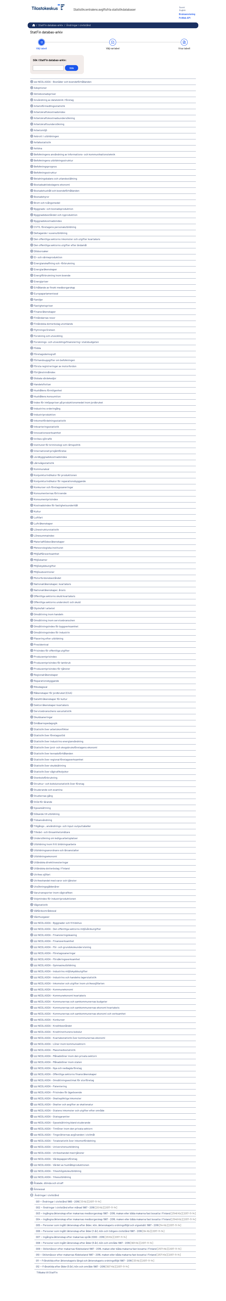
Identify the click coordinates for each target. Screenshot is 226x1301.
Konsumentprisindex (46, 499)
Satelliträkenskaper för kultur (50, 698)
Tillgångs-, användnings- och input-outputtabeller (62, 826)
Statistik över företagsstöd (49, 735)
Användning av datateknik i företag (54, 99)
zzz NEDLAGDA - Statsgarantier (52, 1116)
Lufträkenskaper (43, 523)
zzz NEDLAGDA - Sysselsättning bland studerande (62, 1122)
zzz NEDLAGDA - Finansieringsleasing (55, 934)
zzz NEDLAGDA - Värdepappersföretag (55, 1158)
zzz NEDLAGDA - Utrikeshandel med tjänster (59, 1152)
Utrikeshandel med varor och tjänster (55, 880)
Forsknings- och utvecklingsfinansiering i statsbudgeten (66, 341)
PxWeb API (184, 17)
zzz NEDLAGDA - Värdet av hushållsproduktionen (61, 1164)
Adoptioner (40, 87)
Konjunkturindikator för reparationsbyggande (60, 481)
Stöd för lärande (43, 801)
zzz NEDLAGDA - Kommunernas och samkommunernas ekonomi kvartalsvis (76, 1007)
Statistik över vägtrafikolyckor (51, 771)
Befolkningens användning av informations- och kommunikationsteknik (74, 154)
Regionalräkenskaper (46, 674)
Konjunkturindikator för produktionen (55, 475)
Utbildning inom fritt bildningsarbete (55, 844)
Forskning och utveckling (48, 335)
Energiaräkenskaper (45, 269)
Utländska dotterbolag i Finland (52, 868)
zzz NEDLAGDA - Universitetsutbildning (56, 1146)
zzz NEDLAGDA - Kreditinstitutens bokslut (58, 1031)
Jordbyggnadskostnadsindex (50, 456)
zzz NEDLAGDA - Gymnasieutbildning (55, 965)
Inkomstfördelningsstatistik (50, 420)
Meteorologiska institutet (48, 547)
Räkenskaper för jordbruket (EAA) (53, 692)
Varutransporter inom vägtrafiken (53, 892)
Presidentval (41, 644)
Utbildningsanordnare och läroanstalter (56, 850)
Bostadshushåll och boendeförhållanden (56, 190)
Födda (37, 348)
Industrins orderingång (47, 408)
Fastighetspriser (43, 305)
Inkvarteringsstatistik (46, 426)
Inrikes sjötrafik (43, 438)
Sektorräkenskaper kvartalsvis (51, 705)
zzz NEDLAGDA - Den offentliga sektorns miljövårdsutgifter (67, 928)
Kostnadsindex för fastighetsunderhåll (56, 505)
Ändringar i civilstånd (78, 25)
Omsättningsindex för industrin (52, 632)
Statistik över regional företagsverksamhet (58, 759)
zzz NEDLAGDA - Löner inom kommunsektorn (59, 1043)
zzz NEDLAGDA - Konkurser (49, 1019)
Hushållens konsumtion (47, 396)
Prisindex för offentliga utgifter (52, 650)
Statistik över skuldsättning (50, 765)
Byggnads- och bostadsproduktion (53, 208)
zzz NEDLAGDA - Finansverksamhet (54, 941)
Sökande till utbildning (47, 813)
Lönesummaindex (44, 535)
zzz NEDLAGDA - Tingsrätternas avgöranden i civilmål (64, 1134)
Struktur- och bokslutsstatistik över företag (59, 783)
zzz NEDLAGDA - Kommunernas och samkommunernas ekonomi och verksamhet (80, 1013)
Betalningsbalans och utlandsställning (55, 178)
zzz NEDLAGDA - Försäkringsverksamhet (57, 959)
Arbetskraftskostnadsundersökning (54, 118)
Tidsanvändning (43, 820)
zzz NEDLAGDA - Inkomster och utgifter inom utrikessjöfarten (69, 983)
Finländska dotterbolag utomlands (53, 323)
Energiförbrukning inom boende (52, 275)
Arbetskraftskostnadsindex (49, 112)
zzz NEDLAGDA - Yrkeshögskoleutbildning (57, 1170)
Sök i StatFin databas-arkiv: (50, 60)
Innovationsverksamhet (47, 432)
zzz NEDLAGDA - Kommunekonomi (53, 989)
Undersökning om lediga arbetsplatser (56, 838)
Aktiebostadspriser (45, 93)
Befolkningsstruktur (45, 172)
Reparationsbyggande (46, 680)
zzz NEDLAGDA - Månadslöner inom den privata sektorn (65, 1056)
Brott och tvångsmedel (47, 202)
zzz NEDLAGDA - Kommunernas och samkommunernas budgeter (70, 1001)
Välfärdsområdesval (45, 910)
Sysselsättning (42, 807)
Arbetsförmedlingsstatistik (49, 105)
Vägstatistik (41, 904)
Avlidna (38, 148)
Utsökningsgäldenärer (46, 886)
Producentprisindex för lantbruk (52, 662)
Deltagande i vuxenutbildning (50, 233)
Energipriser (41, 281)
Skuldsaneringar (43, 717)
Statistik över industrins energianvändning (58, 741)
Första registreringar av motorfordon (55, 366)
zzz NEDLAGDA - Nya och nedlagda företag (58, 1068)
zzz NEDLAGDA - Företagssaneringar (55, 953)
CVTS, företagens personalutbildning (55, 227)
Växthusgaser (42, 916)
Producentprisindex (45, 656)
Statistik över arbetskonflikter (51, 729)
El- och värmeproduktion (48, 257)
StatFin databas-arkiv (50, 25)
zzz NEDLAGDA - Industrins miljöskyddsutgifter (61, 971)
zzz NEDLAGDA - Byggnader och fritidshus (58, 922)
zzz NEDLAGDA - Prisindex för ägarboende (58, 1092)
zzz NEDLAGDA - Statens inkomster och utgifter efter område (69, 1110)
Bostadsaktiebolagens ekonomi (52, 184)
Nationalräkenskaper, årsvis (50, 590)
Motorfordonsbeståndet (47, 577)
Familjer (38, 299)
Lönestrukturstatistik (46, 529)
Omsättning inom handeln (48, 614)
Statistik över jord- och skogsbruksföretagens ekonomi (65, 747)
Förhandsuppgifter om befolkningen (54, 360)
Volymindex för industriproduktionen (55, 898)
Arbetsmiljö (40, 130)
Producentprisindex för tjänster (52, 668)
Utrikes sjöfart (42, 874)
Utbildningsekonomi (45, 856)
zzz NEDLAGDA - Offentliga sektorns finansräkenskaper (65, 1074)
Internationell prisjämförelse (50, 450)
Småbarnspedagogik (45, 723)
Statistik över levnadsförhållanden (53, 753)
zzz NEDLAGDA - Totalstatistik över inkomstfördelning (65, 1140)
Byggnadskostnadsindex (48, 220)
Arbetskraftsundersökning (49, 124)
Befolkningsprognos (45, 166)
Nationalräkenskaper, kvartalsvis (52, 584)
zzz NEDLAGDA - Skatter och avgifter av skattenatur (63, 1104)
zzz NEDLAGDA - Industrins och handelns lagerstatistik (65, 977)
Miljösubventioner (44, 571)
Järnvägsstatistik (44, 462)
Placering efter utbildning (48, 638)
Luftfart (38, 517)
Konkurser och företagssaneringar (53, 487)
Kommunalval (41, 469)
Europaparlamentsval (46, 293)
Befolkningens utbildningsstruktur (53, 160)
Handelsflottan (42, 384)
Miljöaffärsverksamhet (46, 553)
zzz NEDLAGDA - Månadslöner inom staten (58, 1062)
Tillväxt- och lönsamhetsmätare (52, 832)
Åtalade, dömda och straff (48, 1183)
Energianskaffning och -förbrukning (54, 263)
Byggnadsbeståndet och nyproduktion (55, 214)
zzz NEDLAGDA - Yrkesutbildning (52, 1177)
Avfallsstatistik (42, 142)
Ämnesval (39, 1189)
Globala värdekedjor (45, 378)
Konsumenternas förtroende (50, 493)
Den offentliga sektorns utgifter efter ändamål (60, 245)
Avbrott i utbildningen (46, 136)
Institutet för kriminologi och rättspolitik (57, 444)
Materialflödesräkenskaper (49, 541)
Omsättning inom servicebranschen (54, 620)
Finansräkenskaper (45, 311)
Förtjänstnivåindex (44, 372)
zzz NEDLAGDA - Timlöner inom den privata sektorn (63, 1128)
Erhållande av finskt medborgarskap (54, 287)
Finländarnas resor (44, 317)
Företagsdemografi (45, 354)
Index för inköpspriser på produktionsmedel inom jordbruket (68, 402)
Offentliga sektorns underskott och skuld (57, 602)
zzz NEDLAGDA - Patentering (50, 1086)
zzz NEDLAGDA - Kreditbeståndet (53, 1025)
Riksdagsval (40, 686)
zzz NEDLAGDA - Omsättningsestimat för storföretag (64, 1080)
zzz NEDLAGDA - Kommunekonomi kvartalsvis (60, 995)
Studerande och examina (48, 789)
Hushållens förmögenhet (48, 390)
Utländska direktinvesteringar (51, 862)
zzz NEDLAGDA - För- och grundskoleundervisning (62, 947)
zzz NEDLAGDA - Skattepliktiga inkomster (57, 1098)
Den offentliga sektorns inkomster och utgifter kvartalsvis (67, 239)
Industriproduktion (45, 414)
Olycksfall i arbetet (44, 608)
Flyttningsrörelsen (44, 329)
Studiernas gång (43, 795)
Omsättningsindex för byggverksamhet (56, 626)
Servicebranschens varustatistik (52, 711)
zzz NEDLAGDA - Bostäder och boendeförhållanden (63, 81)
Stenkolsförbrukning (45, 777)
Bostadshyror (41, 196)
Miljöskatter (40, 559)
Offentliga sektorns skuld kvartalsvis (54, 596)
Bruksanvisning (187, 14)
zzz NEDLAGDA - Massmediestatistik (55, 1049)
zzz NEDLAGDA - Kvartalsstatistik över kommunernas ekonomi (69, 1037)
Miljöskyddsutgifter (45, 565)
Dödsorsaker (41, 251)
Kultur (37, 511)
